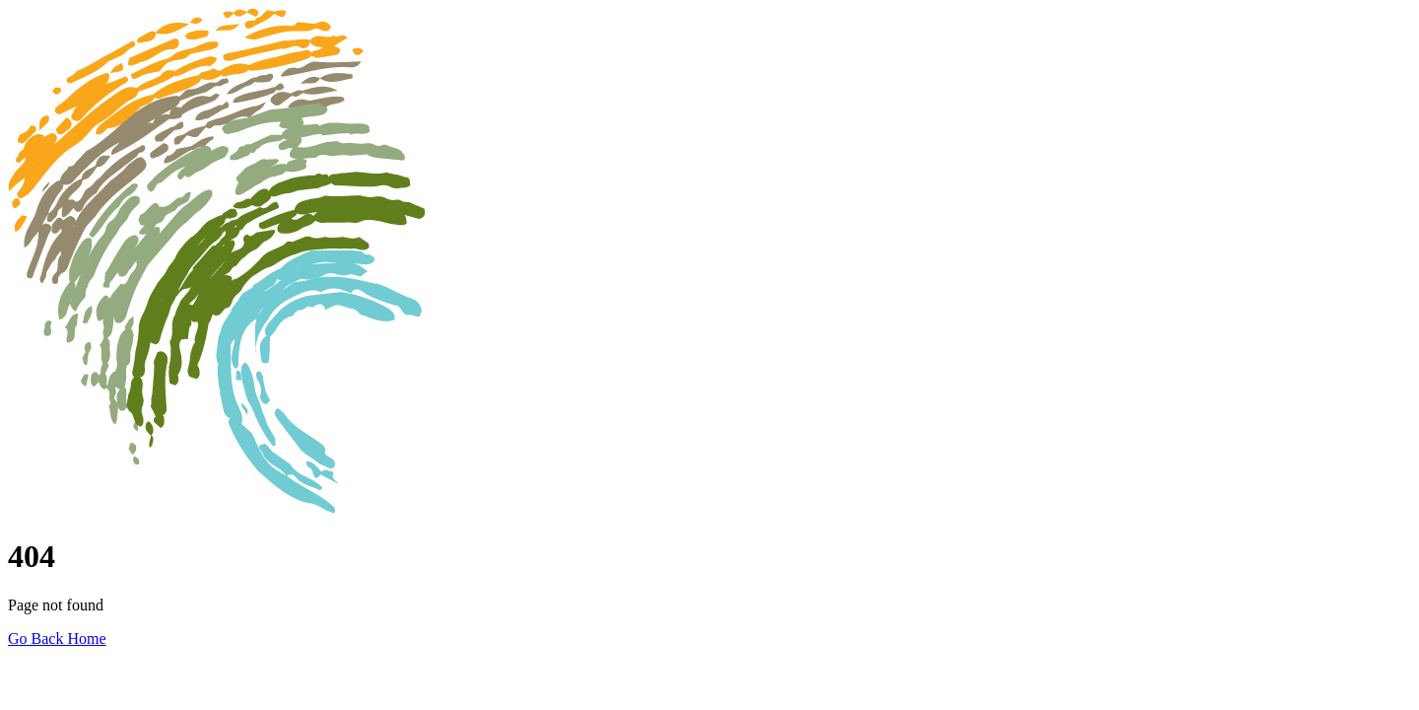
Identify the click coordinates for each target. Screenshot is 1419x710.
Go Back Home (57, 638)
